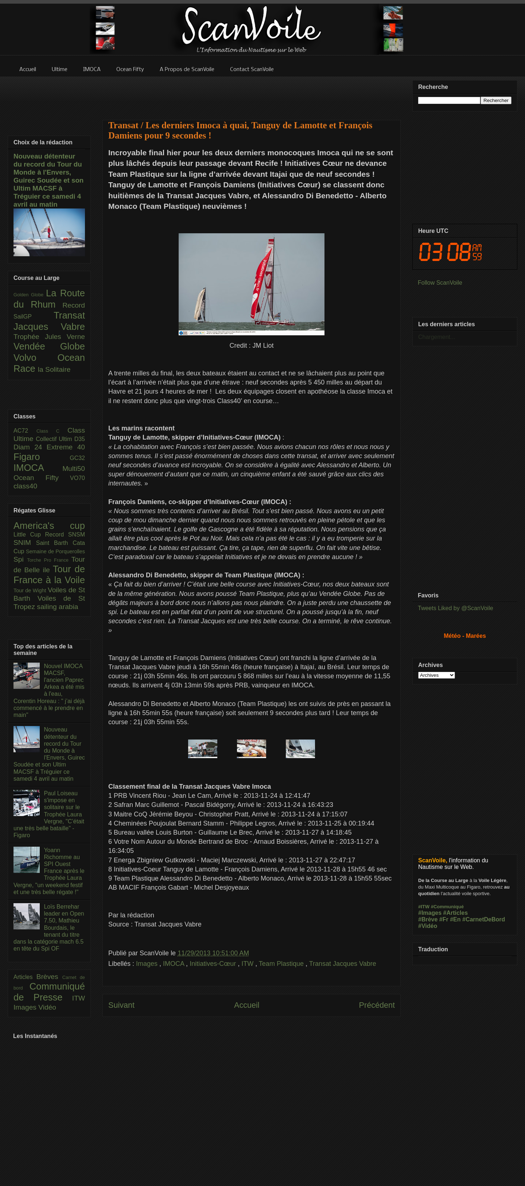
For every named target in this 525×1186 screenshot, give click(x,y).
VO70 (77, 478)
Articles (24, 977)
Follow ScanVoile (440, 283)
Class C (51, 431)
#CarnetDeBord (483, 919)
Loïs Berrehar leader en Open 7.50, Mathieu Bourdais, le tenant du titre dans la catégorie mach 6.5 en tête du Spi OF (48, 928)
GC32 (77, 458)
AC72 (24, 431)
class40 (25, 486)
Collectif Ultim (55, 439)
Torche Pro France (49, 560)
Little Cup (29, 534)
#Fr (443, 919)
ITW (248, 963)
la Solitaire (54, 369)
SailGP (33, 316)
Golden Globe (29, 294)
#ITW (423, 906)
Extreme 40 (66, 447)
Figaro (41, 457)
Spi (20, 559)
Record (73, 305)
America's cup (49, 525)
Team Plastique (282, 963)
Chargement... (436, 337)
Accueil (247, 1005)
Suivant (121, 1005)
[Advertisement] (251, 94)
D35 (79, 439)
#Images (430, 913)
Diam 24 (30, 447)
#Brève (428, 919)
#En (455, 919)
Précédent (377, 1005)
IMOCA (174, 963)
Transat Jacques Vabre (342, 963)
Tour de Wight (30, 590)
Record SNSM (65, 534)
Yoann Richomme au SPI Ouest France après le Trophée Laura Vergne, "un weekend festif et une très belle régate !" (49, 871)
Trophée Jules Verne (49, 336)
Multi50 (73, 468)
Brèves (49, 976)
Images (147, 963)
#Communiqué (447, 906)
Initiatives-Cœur (214, 963)
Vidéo (47, 1007)
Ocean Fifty (41, 477)
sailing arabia (57, 606)
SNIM (24, 542)
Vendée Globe (49, 346)
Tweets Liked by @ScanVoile (455, 608)
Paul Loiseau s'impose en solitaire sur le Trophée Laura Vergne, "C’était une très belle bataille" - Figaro (48, 814)
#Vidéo (427, 926)
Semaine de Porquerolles (55, 551)
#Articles (455, 913)
